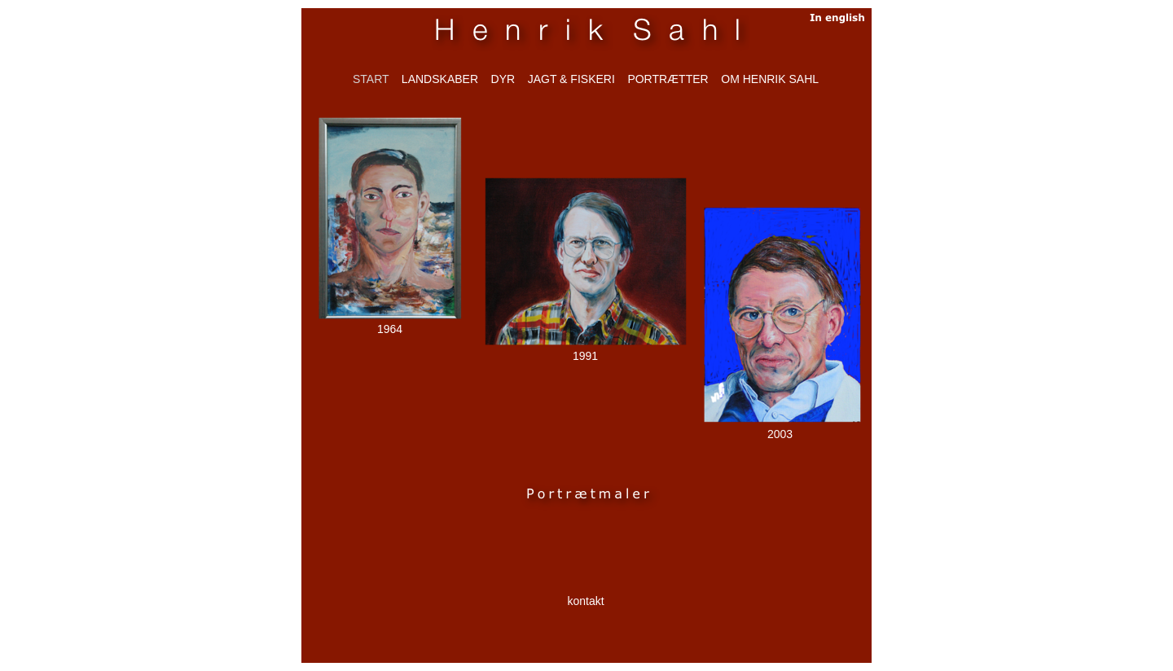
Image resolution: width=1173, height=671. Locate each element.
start (371, 79)
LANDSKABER (440, 79)
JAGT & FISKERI (571, 79)
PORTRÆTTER (667, 79)
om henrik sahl (770, 79)
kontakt (585, 600)
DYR (503, 79)
